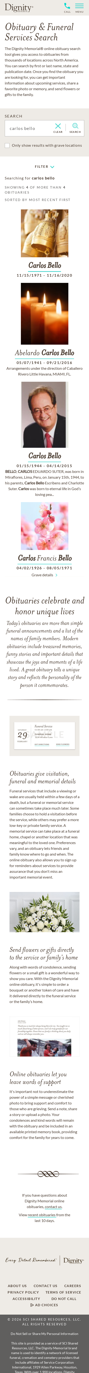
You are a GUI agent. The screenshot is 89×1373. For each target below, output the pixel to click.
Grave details (42, 574)
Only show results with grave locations (47, 145)
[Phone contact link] (67, 11)
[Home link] (19, 7)
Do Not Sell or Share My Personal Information (44, 1334)
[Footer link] (17, 1286)
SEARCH (14, 116)
